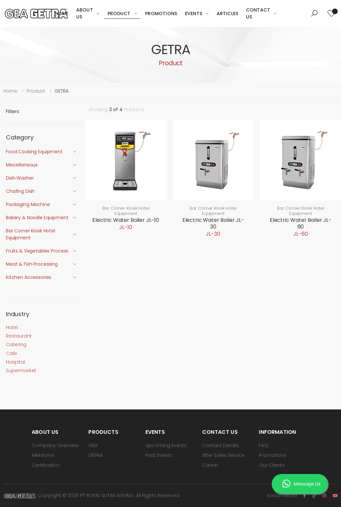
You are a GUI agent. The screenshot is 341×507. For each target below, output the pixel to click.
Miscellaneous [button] (22, 165)
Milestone (43, 455)
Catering (16, 344)
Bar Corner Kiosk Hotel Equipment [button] (30, 234)
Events (193, 13)
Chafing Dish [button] (20, 191)
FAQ (263, 445)
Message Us (301, 484)
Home (61, 13)
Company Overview (55, 445)
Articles (227, 13)
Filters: (13, 111)
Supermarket (21, 370)
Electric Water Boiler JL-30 (213, 223)
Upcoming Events (166, 445)
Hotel (12, 327)
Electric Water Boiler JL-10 (125, 220)
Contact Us (258, 13)
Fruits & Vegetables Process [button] (37, 251)
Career (210, 465)
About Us (84, 13)
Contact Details (220, 445)
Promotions (161, 13)
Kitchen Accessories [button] (28, 277)
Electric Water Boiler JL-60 (300, 223)
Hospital (15, 362)
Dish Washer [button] (20, 178)
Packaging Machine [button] (28, 204)
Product (119, 13)
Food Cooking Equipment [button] (34, 151)
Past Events (158, 455)
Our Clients (272, 465)
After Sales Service (223, 455)
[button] (314, 13)
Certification (46, 465)
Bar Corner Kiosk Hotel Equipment (125, 211)
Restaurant (19, 336)
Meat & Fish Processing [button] (32, 264)
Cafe (11, 353)
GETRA (95, 455)
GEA (93, 445)
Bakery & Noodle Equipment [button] (37, 217)
